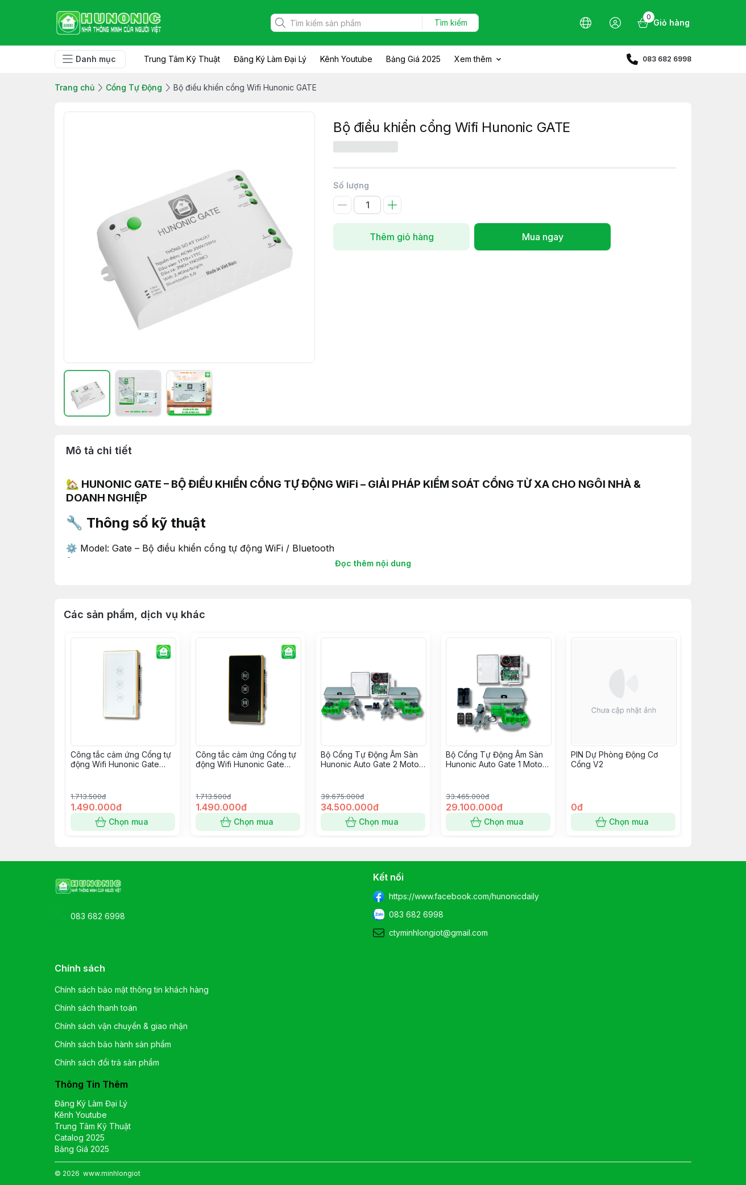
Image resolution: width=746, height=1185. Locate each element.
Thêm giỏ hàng (401, 236)
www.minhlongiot (111, 1173)
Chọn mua (123, 822)
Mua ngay (542, 236)
